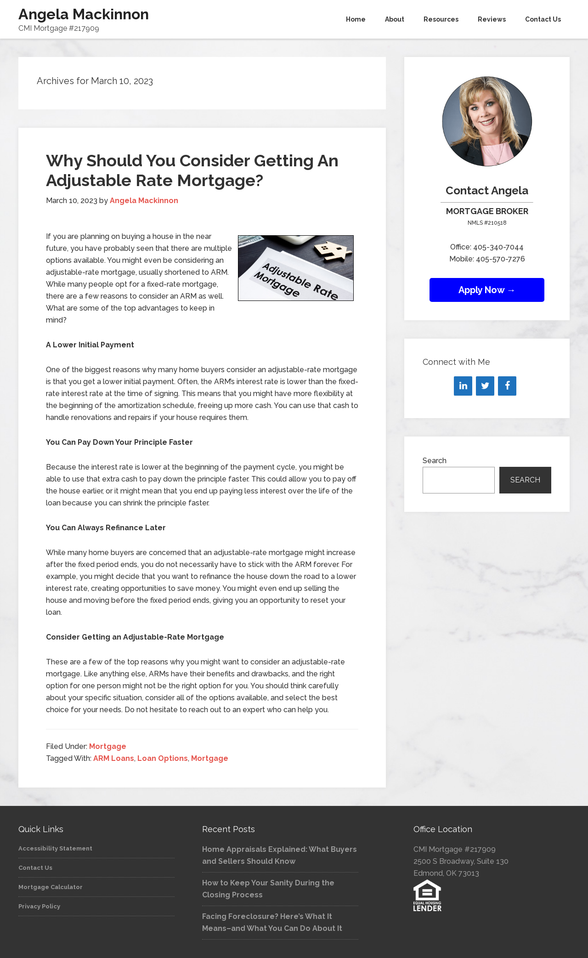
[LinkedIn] (463, 386)
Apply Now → (487, 289)
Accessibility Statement (55, 848)
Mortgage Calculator (50, 887)
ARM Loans (113, 758)
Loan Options (162, 758)
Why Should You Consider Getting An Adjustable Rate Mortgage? (192, 170)
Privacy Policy (39, 906)
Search (435, 460)
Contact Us (35, 867)
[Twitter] (485, 386)
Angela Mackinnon (83, 14)
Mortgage (107, 746)
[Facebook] (507, 386)
